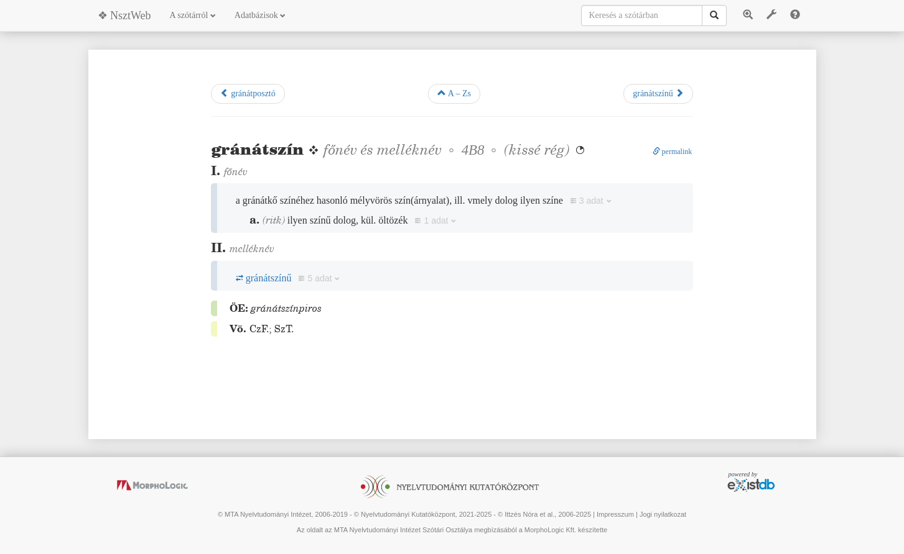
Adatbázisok (260, 15)
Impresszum (615, 514)
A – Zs (454, 93)
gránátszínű (658, 93)
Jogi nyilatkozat (663, 514)
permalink (672, 151)
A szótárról (193, 15)
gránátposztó (248, 93)
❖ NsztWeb (124, 15)
